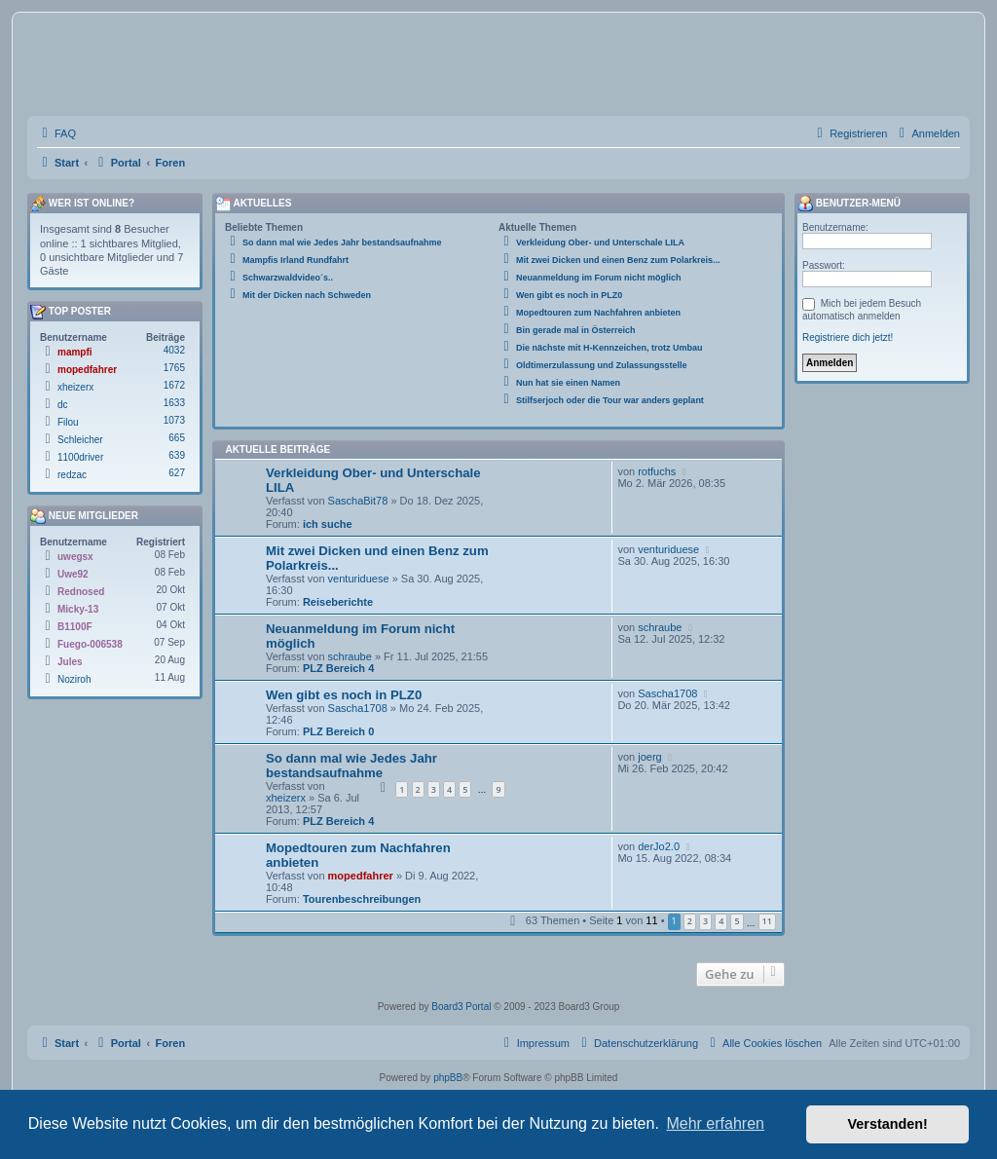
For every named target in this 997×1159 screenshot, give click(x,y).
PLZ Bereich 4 (338, 668)
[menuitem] (56, 133)
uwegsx (75, 556)
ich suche (327, 524)
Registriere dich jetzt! (847, 337)
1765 (174, 367)
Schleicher (80, 439)
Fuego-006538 (90, 644)
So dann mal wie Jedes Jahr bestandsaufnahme (351, 765)
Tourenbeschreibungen (362, 899)
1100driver (80, 457)
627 (176, 472)
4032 (174, 350)
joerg (649, 757)
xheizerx (286, 798)
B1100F (74, 626)
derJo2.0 (659, 846)
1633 (174, 402)
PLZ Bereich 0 (338, 731)
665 (176, 437)
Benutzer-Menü (849, 203)
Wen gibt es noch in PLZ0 (344, 695)
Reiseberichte (338, 602)
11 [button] (767, 921)
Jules (70, 661)
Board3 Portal (461, 1006)
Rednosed (80, 591)
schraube (350, 656)
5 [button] (736, 921)
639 (176, 455)
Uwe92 (73, 574)
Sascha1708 (358, 708)
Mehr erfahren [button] (715, 1123)
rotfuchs (657, 471)
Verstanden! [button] (888, 1124)
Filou (68, 422)
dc (62, 404)
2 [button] (689, 921)
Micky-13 (77, 609)
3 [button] (705, 921)
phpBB (447, 1077)
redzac (72, 474)
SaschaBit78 (358, 500)
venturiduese (358, 578)
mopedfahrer (360, 875)
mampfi (74, 352)
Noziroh (74, 679)
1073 (174, 420)
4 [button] (721, 921)
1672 (174, 385)
